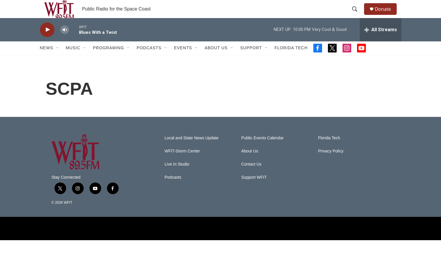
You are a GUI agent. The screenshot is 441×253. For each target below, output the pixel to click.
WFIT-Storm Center (182, 163)
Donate (386, 15)
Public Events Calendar (262, 150)
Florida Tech (291, 60)
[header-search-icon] (357, 15)
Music (73, 60)
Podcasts (149, 60)
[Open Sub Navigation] (57, 60)
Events (183, 60)
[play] (47, 42)
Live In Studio (177, 177)
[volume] (65, 42)
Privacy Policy (330, 163)
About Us (216, 60)
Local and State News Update (192, 150)
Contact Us (251, 177)
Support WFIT (254, 190)
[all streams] (380, 42)
